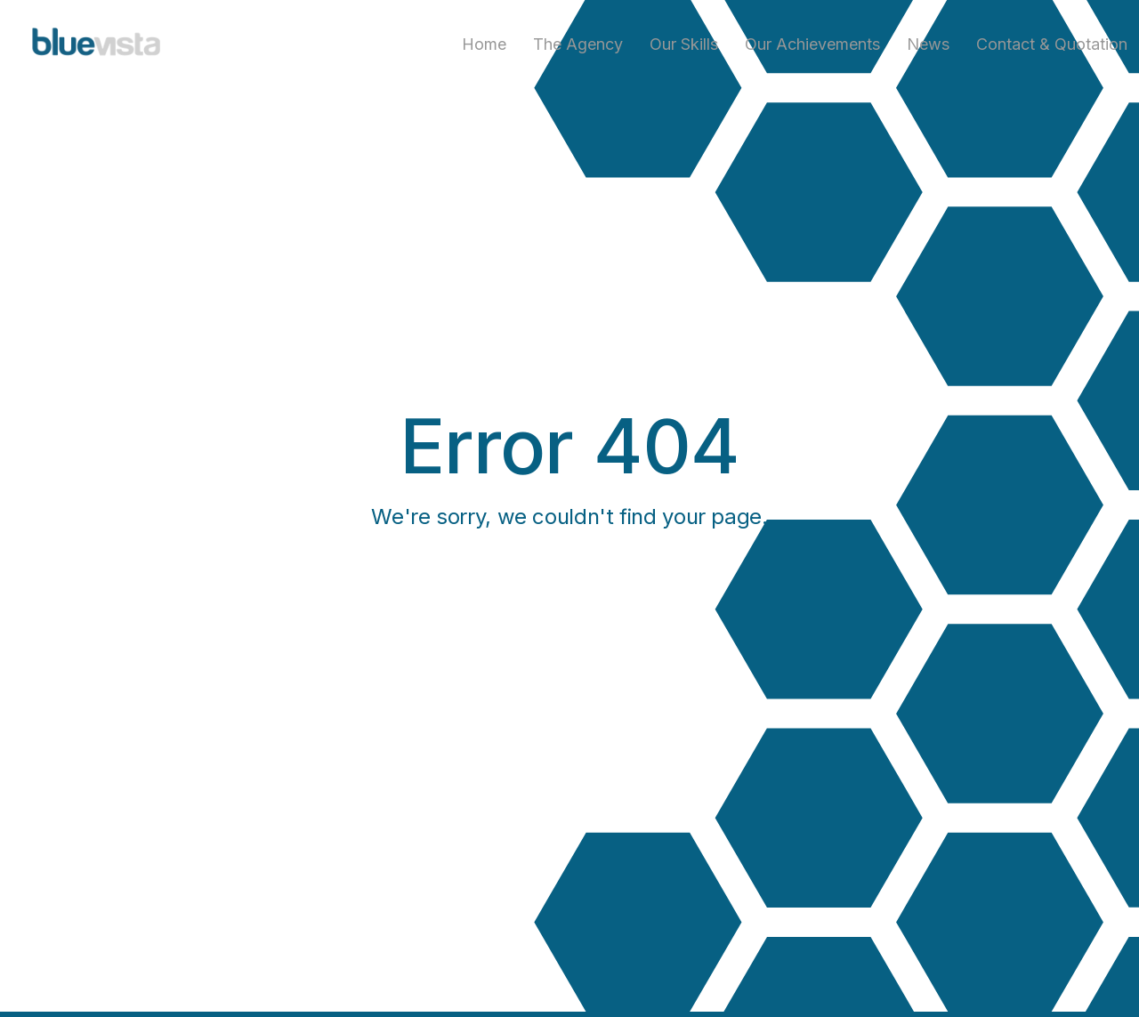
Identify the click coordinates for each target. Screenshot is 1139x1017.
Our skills (684, 44)
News (928, 44)
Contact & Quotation (1051, 44)
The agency (578, 44)
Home (484, 44)
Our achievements (812, 44)
